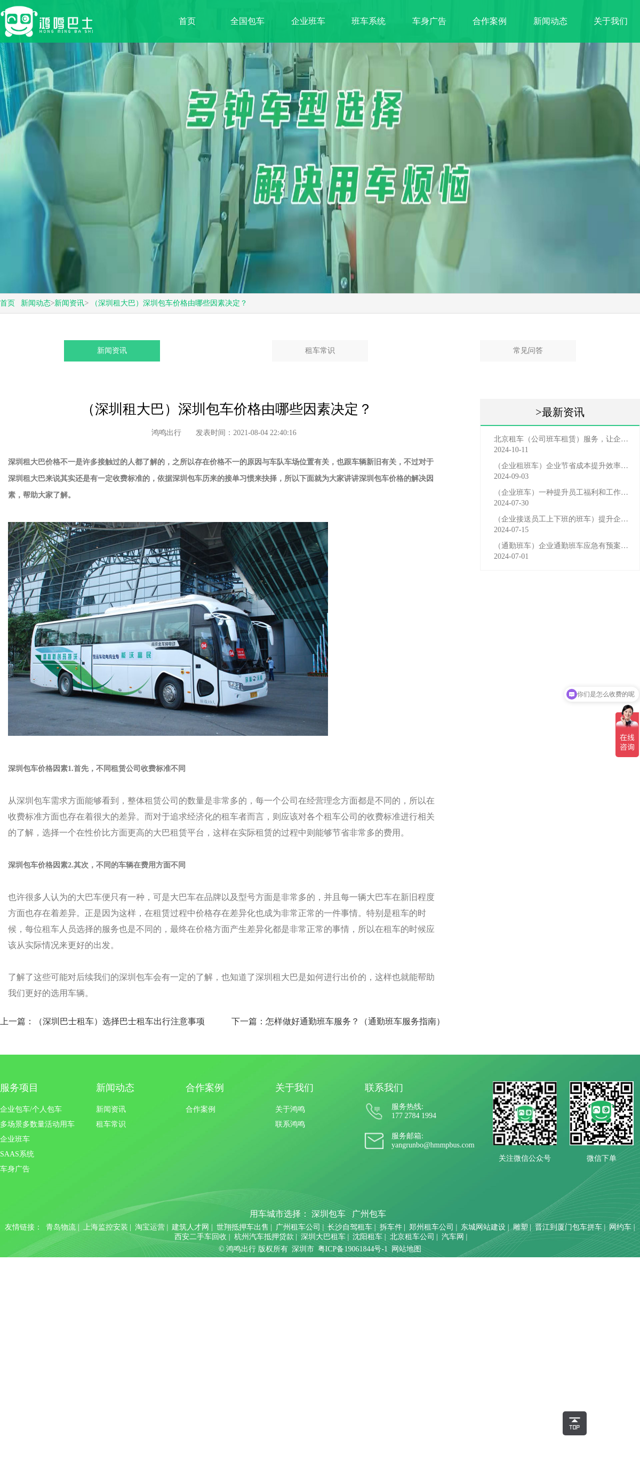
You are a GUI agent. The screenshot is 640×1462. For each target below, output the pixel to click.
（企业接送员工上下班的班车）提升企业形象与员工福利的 (562, 519)
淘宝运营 (150, 1227)
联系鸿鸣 (290, 1124)
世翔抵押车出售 (243, 1227)
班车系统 (368, 21)
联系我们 (384, 1087)
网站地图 (406, 1249)
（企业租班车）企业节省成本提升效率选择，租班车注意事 (562, 466)
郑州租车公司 (431, 1227)
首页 (187, 21)
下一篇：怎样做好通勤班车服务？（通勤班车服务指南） (338, 1021)
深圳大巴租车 (323, 1237)
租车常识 (320, 351)
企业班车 (308, 21)
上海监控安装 (105, 1227)
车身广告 (429, 21)
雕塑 (520, 1227)
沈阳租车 (367, 1237)
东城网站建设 (483, 1227)
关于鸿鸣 (290, 1109)
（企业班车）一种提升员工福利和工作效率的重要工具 (562, 492)
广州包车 (369, 1213)
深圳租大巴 (26, 479)
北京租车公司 (412, 1237)
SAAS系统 (17, 1154)
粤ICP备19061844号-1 (353, 1249)
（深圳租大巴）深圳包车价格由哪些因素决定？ (169, 303)
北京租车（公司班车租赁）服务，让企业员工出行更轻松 (562, 439)
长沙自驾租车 (349, 1227)
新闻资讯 (69, 303)
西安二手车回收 (200, 1237)
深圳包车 (328, 1213)
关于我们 (611, 21)
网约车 (620, 1227)
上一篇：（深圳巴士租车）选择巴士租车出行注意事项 (102, 1021)
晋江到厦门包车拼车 (568, 1227)
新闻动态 (550, 21)
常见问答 (528, 351)
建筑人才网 (190, 1227)
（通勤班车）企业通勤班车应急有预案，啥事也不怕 (562, 546)
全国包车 (247, 21)
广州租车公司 (298, 1227)
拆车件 (391, 1227)
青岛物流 (61, 1227)
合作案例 (490, 21)
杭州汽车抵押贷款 (264, 1237)
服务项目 (19, 1087)
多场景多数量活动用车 (37, 1124)
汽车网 (453, 1237)
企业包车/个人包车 (31, 1109)
